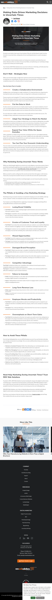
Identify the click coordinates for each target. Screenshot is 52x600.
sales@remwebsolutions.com (25, 555)
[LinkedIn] (24, 538)
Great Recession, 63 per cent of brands (27, 169)
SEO (26, 516)
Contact (26, 481)
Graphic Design (26, 490)
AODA (26, 493)
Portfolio (26, 469)
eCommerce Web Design (26, 496)
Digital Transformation (26, 513)
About (26, 478)
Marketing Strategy (26, 519)
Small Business (45, 410)
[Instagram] (32, 538)
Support (26, 475)
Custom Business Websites (26, 499)
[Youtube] (28, 538)
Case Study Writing (26, 528)
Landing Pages (26, 502)
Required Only (40, 597)
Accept (33, 597)
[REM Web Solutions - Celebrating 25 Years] (26, 568)
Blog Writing (26, 525)
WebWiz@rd (26, 504)
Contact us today (36, 394)
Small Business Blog (26, 472)
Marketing (39, 410)
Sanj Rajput (16, 18)
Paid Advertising (26, 522)
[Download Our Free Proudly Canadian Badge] (26, 583)
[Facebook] (20, 538)
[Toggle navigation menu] (50, 2)
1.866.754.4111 (26, 553)
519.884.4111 (26, 551)
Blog (4, 7)
